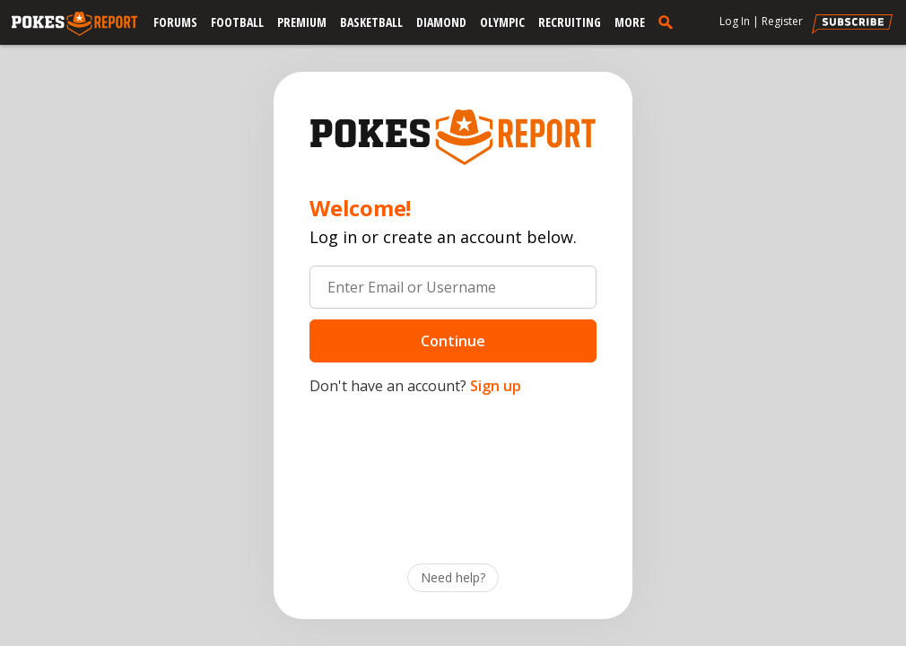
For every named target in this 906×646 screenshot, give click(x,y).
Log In (734, 21)
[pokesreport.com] (74, 24)
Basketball (371, 22)
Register (782, 21)
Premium (302, 22)
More (629, 22)
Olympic (502, 22)
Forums (175, 22)
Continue (453, 341)
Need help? (453, 577)
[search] (669, 22)
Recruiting (569, 22)
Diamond (441, 22)
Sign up (495, 386)
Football (237, 22)
